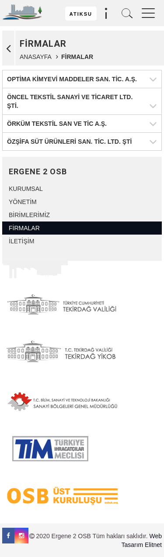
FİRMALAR (24, 228)
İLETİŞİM (21, 241)
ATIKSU (81, 14)
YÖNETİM (23, 201)
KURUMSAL (26, 188)
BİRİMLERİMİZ (29, 214)
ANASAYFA (35, 56)
